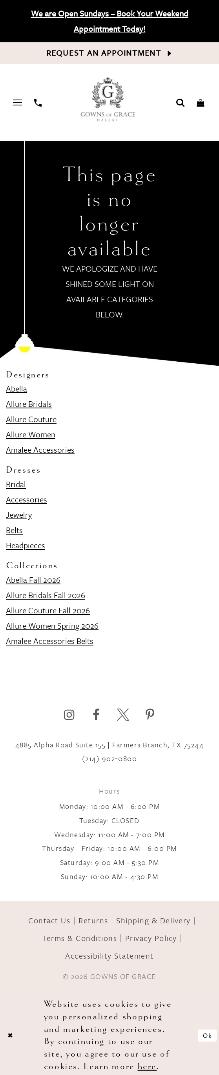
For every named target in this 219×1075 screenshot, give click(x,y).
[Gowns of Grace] (109, 100)
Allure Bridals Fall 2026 (45, 595)
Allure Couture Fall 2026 (48, 610)
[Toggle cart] (200, 102)
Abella (16, 388)
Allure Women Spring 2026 (52, 625)
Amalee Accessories (40, 449)
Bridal (16, 484)
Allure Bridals (29, 404)
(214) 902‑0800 (109, 758)
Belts (14, 530)
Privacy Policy (151, 938)
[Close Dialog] (10, 1035)
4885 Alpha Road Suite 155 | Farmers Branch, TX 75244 (109, 745)
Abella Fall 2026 (33, 580)
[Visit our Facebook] (96, 715)
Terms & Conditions (79, 938)
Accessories (26, 499)
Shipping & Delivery (153, 920)
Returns (93, 920)
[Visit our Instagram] (69, 715)
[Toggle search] (180, 102)
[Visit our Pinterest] (150, 715)
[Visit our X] (123, 715)
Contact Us (49, 920)
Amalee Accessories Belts (49, 641)
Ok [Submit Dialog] (207, 1035)
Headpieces (25, 545)
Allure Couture (31, 419)
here (147, 1066)
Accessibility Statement (109, 955)
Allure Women (30, 434)
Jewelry (19, 514)
